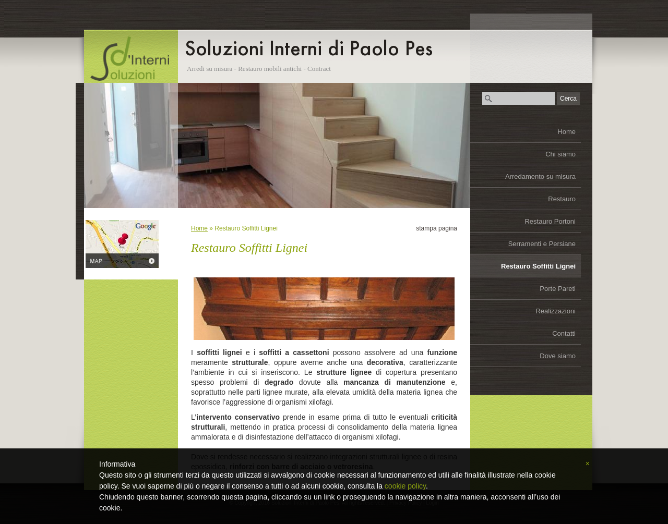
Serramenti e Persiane (542, 244)
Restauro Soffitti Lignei (538, 266)
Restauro (562, 199)
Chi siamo (560, 154)
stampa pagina (436, 228)
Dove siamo (558, 356)
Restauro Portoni (550, 221)
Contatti (564, 333)
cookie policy (405, 486)
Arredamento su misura (540, 176)
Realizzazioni (555, 311)
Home (566, 132)
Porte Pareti (558, 289)
